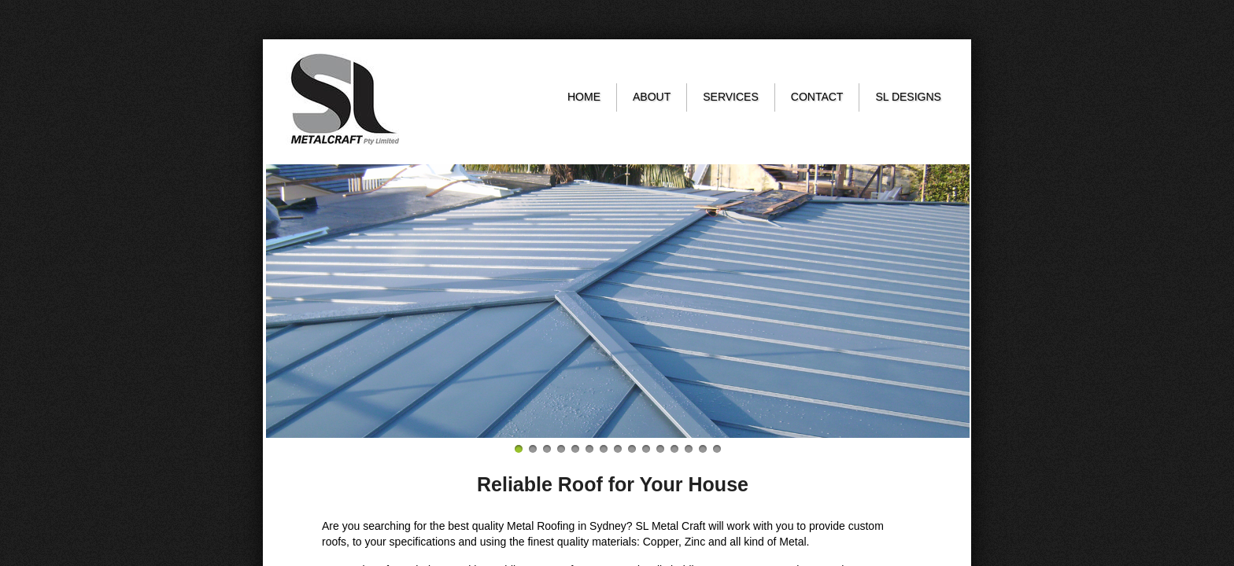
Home (583, 96)
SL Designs (908, 96)
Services (731, 96)
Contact (817, 96)
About (652, 96)
